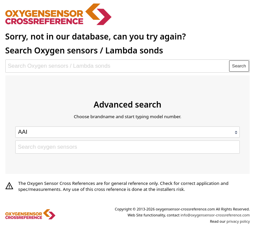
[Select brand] (127, 132)
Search (239, 65)
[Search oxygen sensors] (127, 147)
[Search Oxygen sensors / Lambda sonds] (117, 66)
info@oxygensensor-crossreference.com (215, 214)
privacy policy (238, 221)
